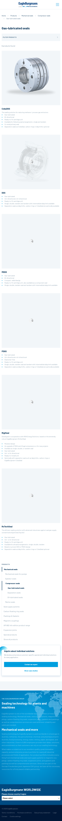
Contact (4, 816)
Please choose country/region (14, 794)
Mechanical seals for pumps (16, 574)
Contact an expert (31, 664)
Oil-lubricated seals (15, 597)
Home (4, 16)
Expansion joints (10, 630)
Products (14, 16)
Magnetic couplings (11, 621)
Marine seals (10, 602)
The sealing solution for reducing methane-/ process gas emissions (31, 89)
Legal (54, 813)
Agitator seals (10, 579)
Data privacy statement (42, 813)
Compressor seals (44, 16)
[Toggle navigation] (57, 4)
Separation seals (14, 593)
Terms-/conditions (8, 813)
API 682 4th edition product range (17, 625)
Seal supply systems (12, 607)
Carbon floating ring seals (14, 611)
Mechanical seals (27, 16)
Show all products (11, 639)
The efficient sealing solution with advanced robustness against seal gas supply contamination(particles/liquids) (31, 509)
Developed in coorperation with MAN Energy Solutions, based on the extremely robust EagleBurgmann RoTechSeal (31, 418)
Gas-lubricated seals (16, 588)
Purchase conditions (24, 813)
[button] (31, 37)
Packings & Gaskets (11, 616)
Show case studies (31, 671)
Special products (10, 635)
